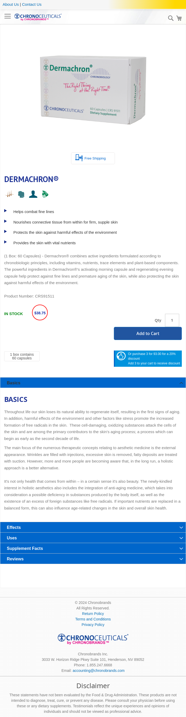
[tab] (93, 382)
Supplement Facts (25, 548)
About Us (11, 4)
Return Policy (93, 614)
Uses (12, 538)
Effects (14, 527)
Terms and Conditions (93, 619)
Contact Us (31, 4)
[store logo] (38, 17)
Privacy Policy (93, 625)
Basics (13, 383)
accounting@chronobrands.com (99, 670)
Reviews (15, 559)
